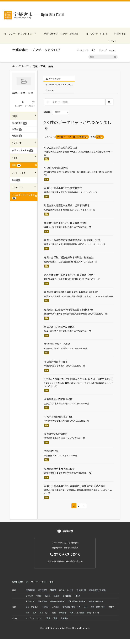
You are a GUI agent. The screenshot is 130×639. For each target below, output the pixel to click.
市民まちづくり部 (66, 590)
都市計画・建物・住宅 (71, 607)
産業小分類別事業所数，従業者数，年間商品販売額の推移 (74, 486)
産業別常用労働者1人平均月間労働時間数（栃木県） (71, 292)
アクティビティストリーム (59, 84)
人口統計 (55, 607)
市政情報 (62, 612)
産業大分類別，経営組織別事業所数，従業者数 (68, 257)
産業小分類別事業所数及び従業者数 (63, 188)
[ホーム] (13, 66)
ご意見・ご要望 (51, 618)
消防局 (77, 595)
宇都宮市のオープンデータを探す (61, 33)
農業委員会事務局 (96, 601)
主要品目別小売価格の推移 (58, 399)
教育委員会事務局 (57, 601)
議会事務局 (42, 601)
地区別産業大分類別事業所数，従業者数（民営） (70, 274)
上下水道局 (30, 601)
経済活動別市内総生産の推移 (59, 327)
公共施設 (45, 607)
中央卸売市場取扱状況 (56, 167)
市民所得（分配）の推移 (57, 344)
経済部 (47, 595)
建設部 (56, 595)
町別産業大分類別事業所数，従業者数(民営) (67, 205)
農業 (34, 612)
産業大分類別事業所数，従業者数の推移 (65, 222)
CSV (46, 159)
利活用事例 (120, 33)
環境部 (39, 595)
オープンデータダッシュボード (20, 33)
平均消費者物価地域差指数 (58, 416)
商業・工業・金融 (43, 66)
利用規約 (64, 618)
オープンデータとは (96, 33)
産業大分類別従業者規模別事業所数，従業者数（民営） (73, 240)
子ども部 (29, 595)
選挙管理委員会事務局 (77, 601)
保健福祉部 (81, 590)
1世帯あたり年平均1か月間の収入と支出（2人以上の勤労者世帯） (79, 379)
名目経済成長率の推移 (56, 361)
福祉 (85, 607)
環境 (27, 612)
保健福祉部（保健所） (98, 590)
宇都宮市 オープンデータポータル (33, 582)
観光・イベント (93, 612)
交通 (54, 612)
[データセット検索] (103, 57)
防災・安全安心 (32, 607)
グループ (102, 50)
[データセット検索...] (75, 102)
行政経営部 (30, 590)
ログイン (112, 41)
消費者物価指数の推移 (56, 434)
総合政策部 (42, 590)
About (112, 50)
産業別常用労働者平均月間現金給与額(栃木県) (68, 309)
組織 (93, 50)
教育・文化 (44, 612)
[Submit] (115, 56)
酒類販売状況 (51, 451)
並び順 (47, 112)
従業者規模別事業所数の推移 (59, 468)
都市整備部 (67, 595)
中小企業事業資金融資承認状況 (60, 147)
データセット (82, 50)
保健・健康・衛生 (98, 607)
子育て (111, 607)
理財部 (53, 590)
